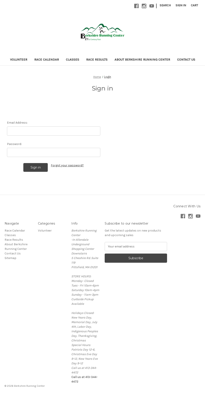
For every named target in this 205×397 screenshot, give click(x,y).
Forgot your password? (67, 165)
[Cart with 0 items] (194, 5)
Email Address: (17, 122)
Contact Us (186, 59)
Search (165, 5)
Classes (72, 59)
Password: (14, 144)
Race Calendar (46, 59)
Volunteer (18, 59)
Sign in (181, 5)
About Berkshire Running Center (142, 59)
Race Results (97, 59)
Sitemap (10, 258)
